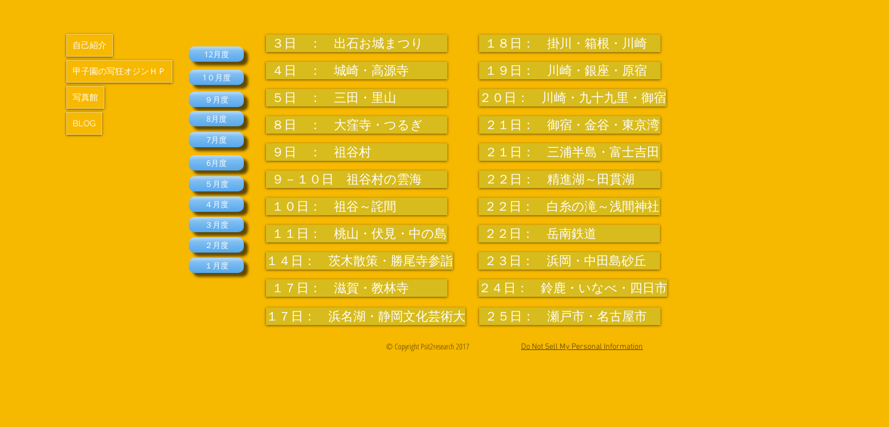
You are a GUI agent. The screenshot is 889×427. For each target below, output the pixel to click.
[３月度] (216, 224)
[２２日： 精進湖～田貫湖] (570, 179)
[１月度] (216, 265)
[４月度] (216, 204)
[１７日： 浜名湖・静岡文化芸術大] (365, 316)
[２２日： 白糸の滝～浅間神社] (569, 206)
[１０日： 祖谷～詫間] (356, 206)
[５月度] (216, 183)
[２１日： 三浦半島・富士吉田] (570, 152)
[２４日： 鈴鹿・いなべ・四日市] (573, 288)
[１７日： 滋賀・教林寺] (356, 288)
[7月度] (216, 139)
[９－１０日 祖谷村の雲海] (356, 179)
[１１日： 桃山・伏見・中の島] (356, 233)
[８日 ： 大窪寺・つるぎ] (356, 125)
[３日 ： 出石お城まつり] (356, 43)
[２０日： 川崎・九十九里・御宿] (572, 97)
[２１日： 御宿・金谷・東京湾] (570, 125)
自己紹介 (90, 45)
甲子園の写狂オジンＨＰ (119, 71)
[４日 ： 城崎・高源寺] (356, 70)
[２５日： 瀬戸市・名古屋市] (570, 316)
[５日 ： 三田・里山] (356, 97)
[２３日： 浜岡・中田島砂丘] (569, 261)
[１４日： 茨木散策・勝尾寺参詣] (359, 261)
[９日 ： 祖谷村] (356, 152)
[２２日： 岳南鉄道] (569, 233)
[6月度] (216, 162)
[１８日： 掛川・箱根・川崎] (570, 43)
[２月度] (216, 245)
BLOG (84, 123)
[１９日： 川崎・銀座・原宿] (570, 70)
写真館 (85, 97)
